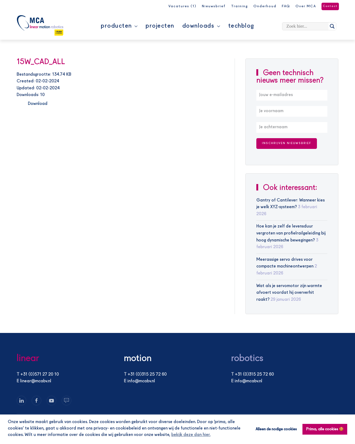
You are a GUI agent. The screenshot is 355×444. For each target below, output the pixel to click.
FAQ (286, 6)
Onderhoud (264, 6)
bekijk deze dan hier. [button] (190, 435)
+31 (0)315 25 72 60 (147, 374)
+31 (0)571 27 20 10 (39, 374)
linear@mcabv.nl (35, 381)
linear (28, 358)
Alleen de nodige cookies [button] (276, 429)
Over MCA (305, 6)
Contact (330, 6)
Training (239, 6)
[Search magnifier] (332, 26)
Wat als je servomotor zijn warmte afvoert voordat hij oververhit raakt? (289, 293)
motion (137, 358)
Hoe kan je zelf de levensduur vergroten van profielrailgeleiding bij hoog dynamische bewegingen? (291, 233)
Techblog (241, 26)
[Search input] (306, 26)
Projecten (160, 26)
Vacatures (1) (182, 6)
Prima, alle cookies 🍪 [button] (325, 429)
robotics (247, 358)
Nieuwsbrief (214, 6)
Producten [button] (119, 26)
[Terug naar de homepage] (40, 25)
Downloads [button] (201, 26)
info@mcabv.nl (141, 381)
